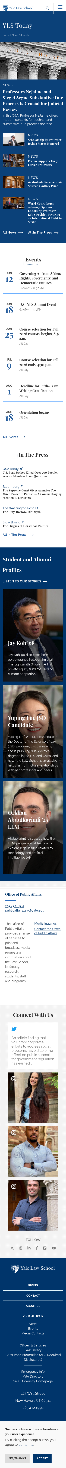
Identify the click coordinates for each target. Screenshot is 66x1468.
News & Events (20, 35)
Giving (33, 1285)
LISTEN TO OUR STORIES (22, 581)
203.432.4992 (33, 1407)
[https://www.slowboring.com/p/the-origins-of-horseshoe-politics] (33, 524)
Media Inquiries (45, 923)
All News (10, 232)
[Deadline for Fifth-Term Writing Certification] (33, 392)
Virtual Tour (33, 1316)
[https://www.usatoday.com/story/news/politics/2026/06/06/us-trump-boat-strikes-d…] (33, 473)
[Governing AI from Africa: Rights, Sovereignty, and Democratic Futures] (33, 282)
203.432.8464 (14, 906)
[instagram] (20, 1248)
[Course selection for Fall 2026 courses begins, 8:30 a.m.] (33, 338)
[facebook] (37, 1248)
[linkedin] (29, 1248)
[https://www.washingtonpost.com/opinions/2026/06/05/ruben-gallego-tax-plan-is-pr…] (33, 510)
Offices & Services (33, 1345)
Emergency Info (33, 1371)
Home (6, 35)
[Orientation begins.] (33, 418)
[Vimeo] (44, 1248)
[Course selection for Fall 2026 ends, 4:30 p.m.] (33, 366)
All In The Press (40, 232)
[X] (12, 1248)
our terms (26, 1444)
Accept (42, 1458)
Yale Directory (33, 1376)
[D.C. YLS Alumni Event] (33, 310)
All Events (11, 437)
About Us (33, 1306)
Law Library (33, 1350)
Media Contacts (33, 1333)
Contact (33, 1295)
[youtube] (54, 1248)
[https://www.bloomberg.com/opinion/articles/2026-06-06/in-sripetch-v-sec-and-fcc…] (33, 493)
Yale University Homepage (33, 1381)
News (33, 1324)
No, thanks (17, 1458)
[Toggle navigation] (60, 7)
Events (33, 1328)
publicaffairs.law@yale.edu (24, 910)
